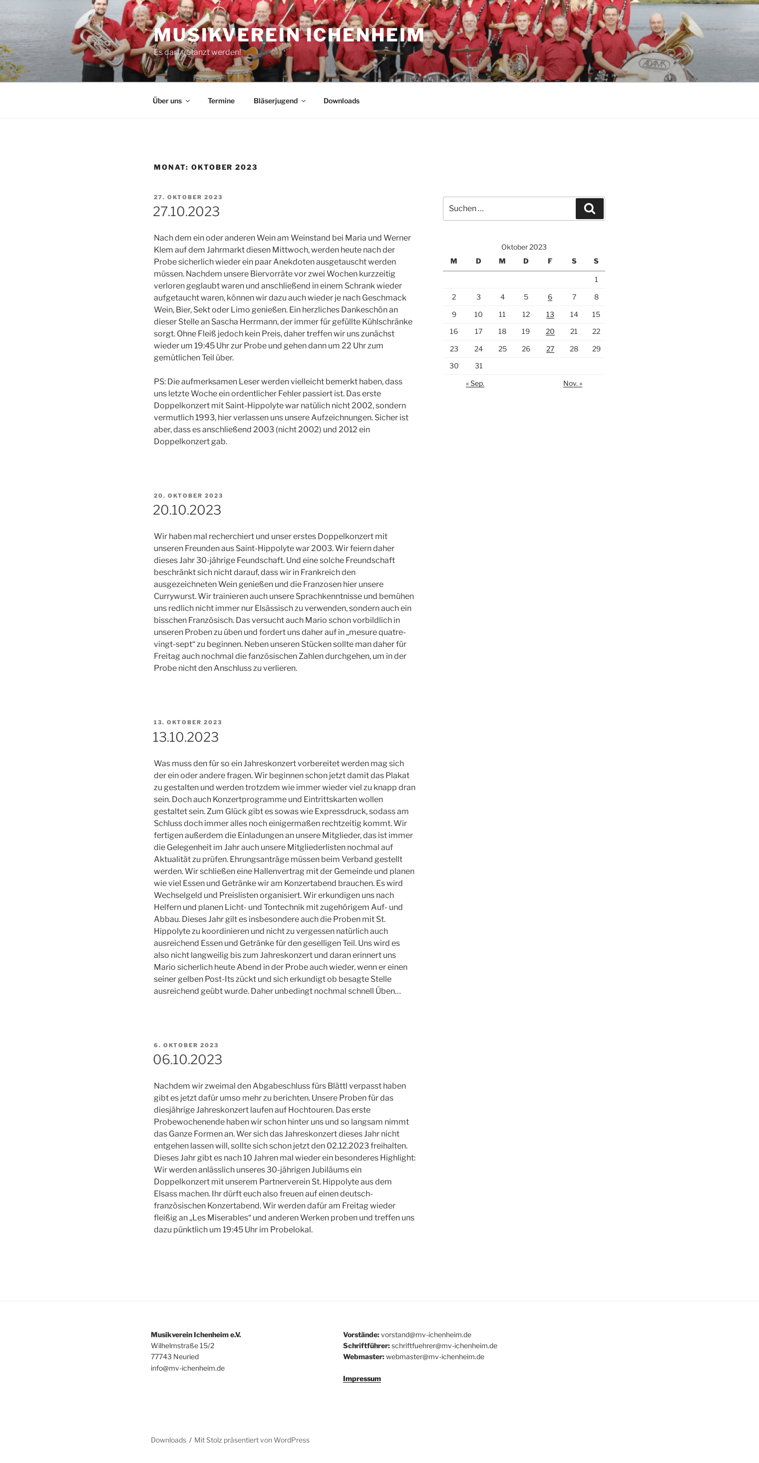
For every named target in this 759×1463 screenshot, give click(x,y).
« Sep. (475, 383)
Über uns (172, 100)
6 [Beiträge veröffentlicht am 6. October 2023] (550, 297)
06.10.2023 (187, 1059)
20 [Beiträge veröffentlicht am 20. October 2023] (550, 331)
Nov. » (572, 383)
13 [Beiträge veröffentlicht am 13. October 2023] (550, 314)
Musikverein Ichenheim (289, 35)
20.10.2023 (187, 510)
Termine (221, 100)
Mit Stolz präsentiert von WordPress (252, 1440)
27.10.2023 (186, 211)
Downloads (342, 100)
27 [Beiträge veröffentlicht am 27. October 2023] (550, 348)
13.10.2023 (186, 737)
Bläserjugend (280, 100)
